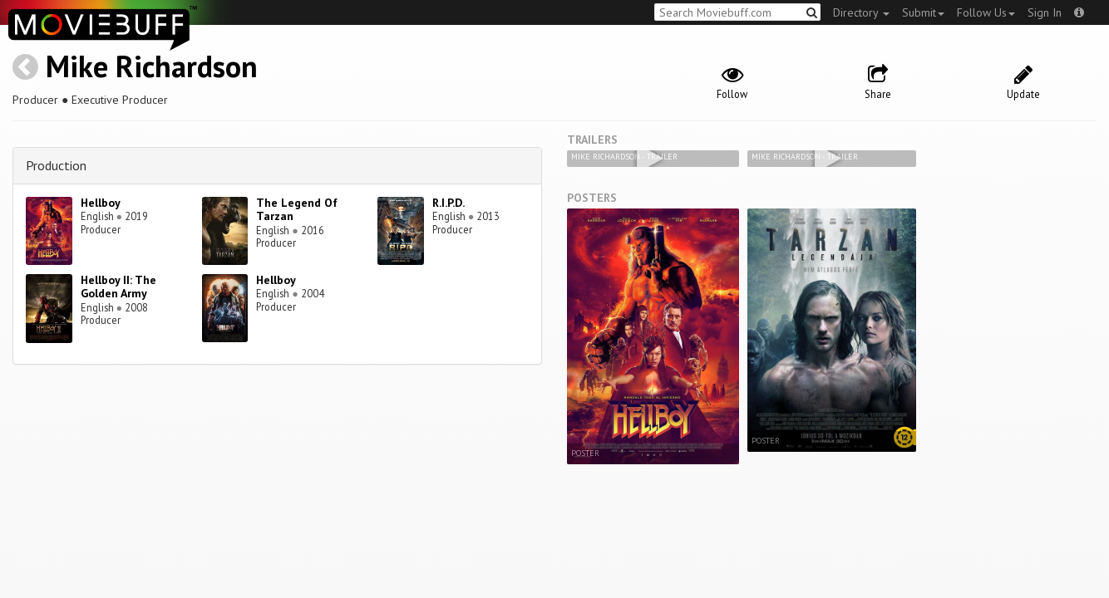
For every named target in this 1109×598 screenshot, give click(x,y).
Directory (861, 12)
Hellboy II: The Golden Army (118, 286)
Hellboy (101, 202)
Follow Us (986, 12)
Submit (923, 12)
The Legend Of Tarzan (297, 209)
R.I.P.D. (448, 202)
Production (56, 165)
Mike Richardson (152, 66)
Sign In (1045, 12)
